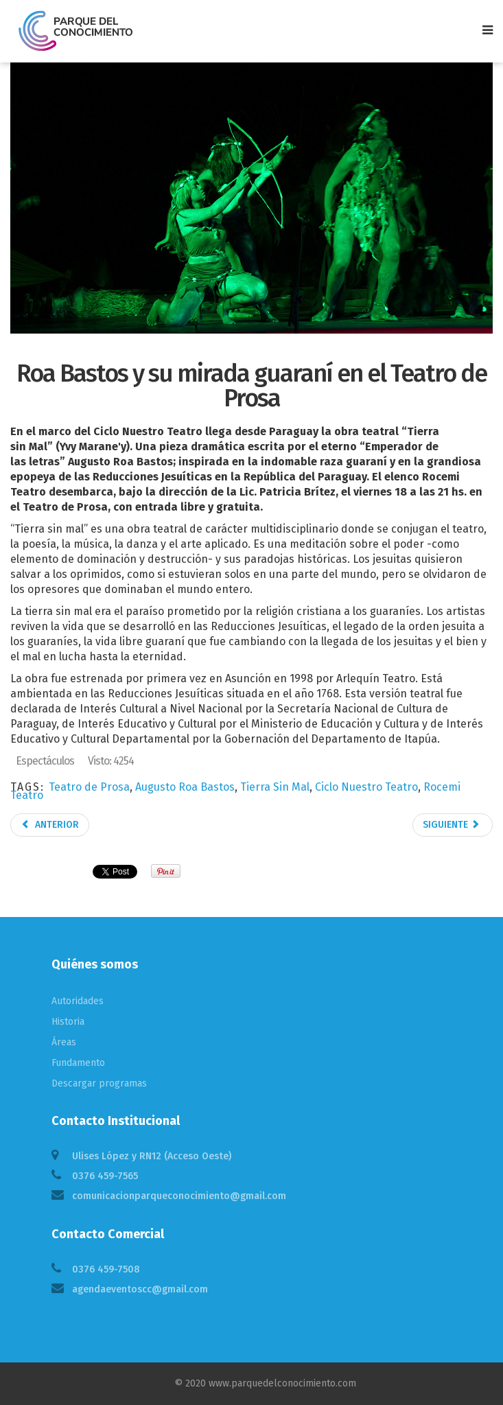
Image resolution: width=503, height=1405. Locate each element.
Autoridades (77, 1001)
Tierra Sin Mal (274, 786)
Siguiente (451, 825)
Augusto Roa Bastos (185, 786)
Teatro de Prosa (89, 786)
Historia (67, 1021)
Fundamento (78, 1063)
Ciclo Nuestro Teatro (366, 786)
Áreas (63, 1042)
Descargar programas (99, 1083)
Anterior (50, 825)
